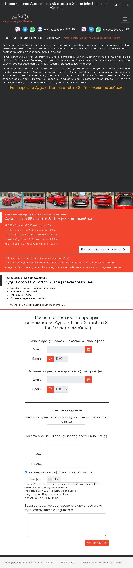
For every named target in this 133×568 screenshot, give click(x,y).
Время (37, 358)
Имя (39, 454)
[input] (66, 349)
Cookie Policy (66, 562)
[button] (130, 141)
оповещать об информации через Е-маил (58, 472)
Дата (37, 349)
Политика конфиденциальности (102, 562)
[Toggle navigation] (125, 19)
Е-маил (36, 464)
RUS (117, 5)
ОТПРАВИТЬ (96, 543)
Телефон (35, 479)
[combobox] (54, 479)
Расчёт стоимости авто (103, 249)
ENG (126, 5)
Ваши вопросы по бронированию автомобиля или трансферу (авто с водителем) (63, 508)
